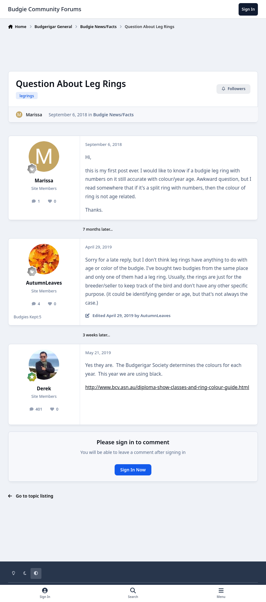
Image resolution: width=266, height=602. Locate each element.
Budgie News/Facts (113, 115)
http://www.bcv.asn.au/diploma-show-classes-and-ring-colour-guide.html (167, 387)
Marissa (34, 115)
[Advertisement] (133, 49)
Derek (44, 388)
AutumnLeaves (44, 283)
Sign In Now (133, 470)
